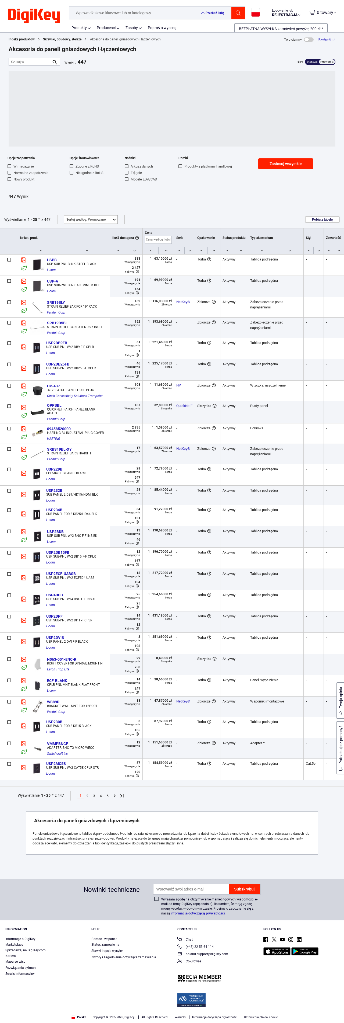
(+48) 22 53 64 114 (195, 947)
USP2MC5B (56, 763)
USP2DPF (54, 616)
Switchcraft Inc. (58, 754)
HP (178, 385)
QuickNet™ (184, 406)
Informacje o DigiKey (20, 939)
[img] (34, 16)
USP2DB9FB (56, 343)
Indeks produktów (22, 39)
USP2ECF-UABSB (61, 574)
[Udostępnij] (326, 39)
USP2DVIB (55, 637)
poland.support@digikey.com (202, 954)
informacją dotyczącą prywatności (198, 913)
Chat (185, 939)
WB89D (53, 702)
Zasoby (132, 28)
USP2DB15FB (57, 552)
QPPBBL (54, 405)
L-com (51, 270)
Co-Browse (189, 961)
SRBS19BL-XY (59, 449)
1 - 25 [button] (32, 219)
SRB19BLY (56, 302)
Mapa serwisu (15, 961)
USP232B (54, 490)
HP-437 (53, 386)
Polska (78, 1017)
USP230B (54, 722)
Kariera (10, 956)
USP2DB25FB (57, 364)
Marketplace (14, 945)
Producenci (106, 28)
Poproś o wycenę (162, 28)
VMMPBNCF (57, 744)
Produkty (79, 28)
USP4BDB (54, 595)
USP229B (54, 469)
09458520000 (59, 429)
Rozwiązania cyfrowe (20, 968)
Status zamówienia (105, 945)
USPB (52, 260)
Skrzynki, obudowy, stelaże (62, 39)
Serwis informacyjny (20, 974)
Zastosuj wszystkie (286, 164)
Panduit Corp (56, 312)
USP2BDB (55, 532)
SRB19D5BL (57, 323)
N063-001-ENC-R (61, 659)
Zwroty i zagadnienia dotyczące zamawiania (123, 957)
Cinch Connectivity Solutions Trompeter (75, 396)
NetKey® (183, 302)
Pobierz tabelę (322, 219)
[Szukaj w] (30, 61)
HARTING (53, 439)
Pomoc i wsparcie (104, 939)
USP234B (54, 510)
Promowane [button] (86, 219)
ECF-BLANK (57, 680)
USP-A (52, 281)
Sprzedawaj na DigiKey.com (25, 950)
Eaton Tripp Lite (58, 669)
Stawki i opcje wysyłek (107, 951)
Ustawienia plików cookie (261, 1017)
